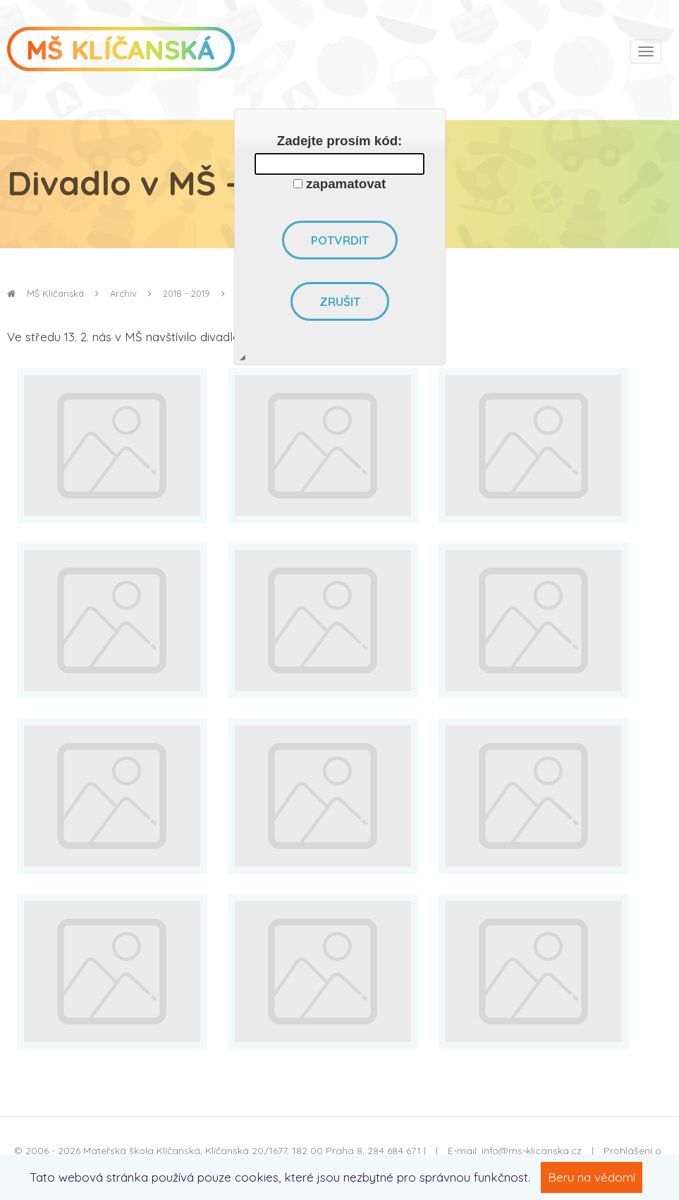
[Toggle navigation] (645, 51)
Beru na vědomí (591, 1177)
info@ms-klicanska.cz (532, 1150)
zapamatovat (346, 183)
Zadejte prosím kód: (340, 140)
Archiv (123, 293)
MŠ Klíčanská (45, 293)
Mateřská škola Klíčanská (141, 1150)
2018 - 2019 (186, 293)
